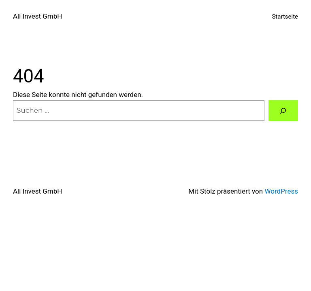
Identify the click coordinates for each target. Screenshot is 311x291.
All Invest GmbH (37, 16)
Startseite (285, 16)
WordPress (281, 191)
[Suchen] (283, 110)
